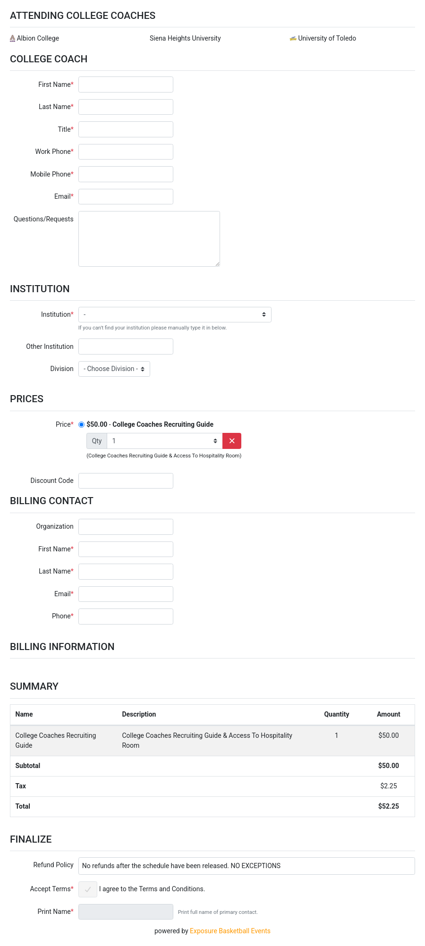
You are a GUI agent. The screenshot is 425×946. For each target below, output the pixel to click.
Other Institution (49, 346)
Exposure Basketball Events (230, 931)
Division (62, 368)
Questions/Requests (44, 219)
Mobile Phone (50, 174)
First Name (54, 84)
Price (63, 424)
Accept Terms (50, 889)
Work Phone (52, 151)
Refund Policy (53, 865)
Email (62, 196)
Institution (56, 314)
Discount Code (52, 480)
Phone (61, 616)
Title (64, 129)
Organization (55, 526)
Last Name (55, 106)
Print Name (54, 911)
